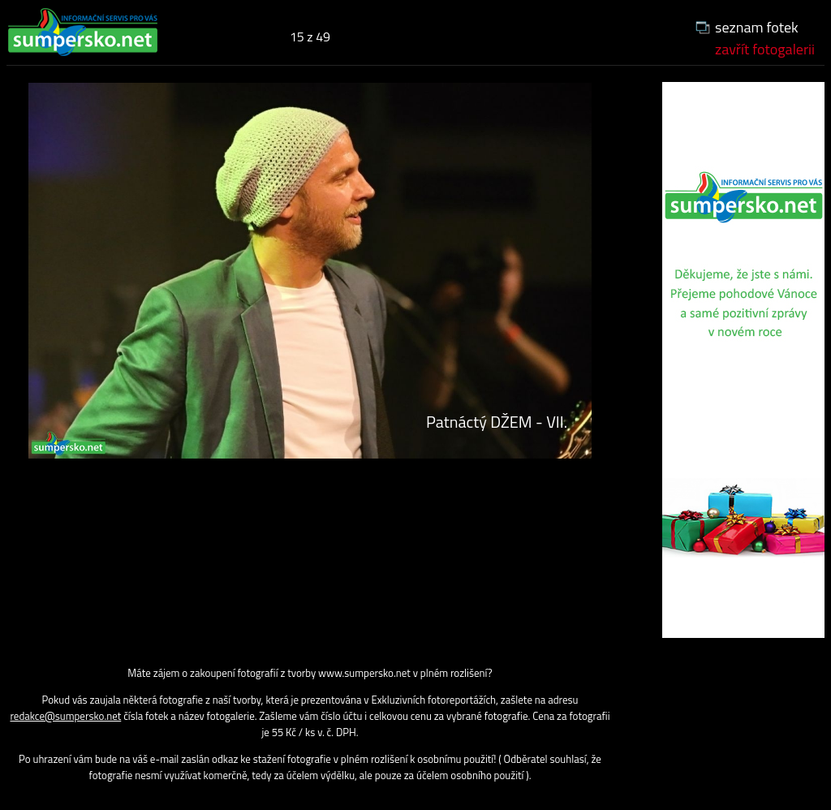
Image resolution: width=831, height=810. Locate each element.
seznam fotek (757, 27)
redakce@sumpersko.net (65, 716)
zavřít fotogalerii (765, 49)
